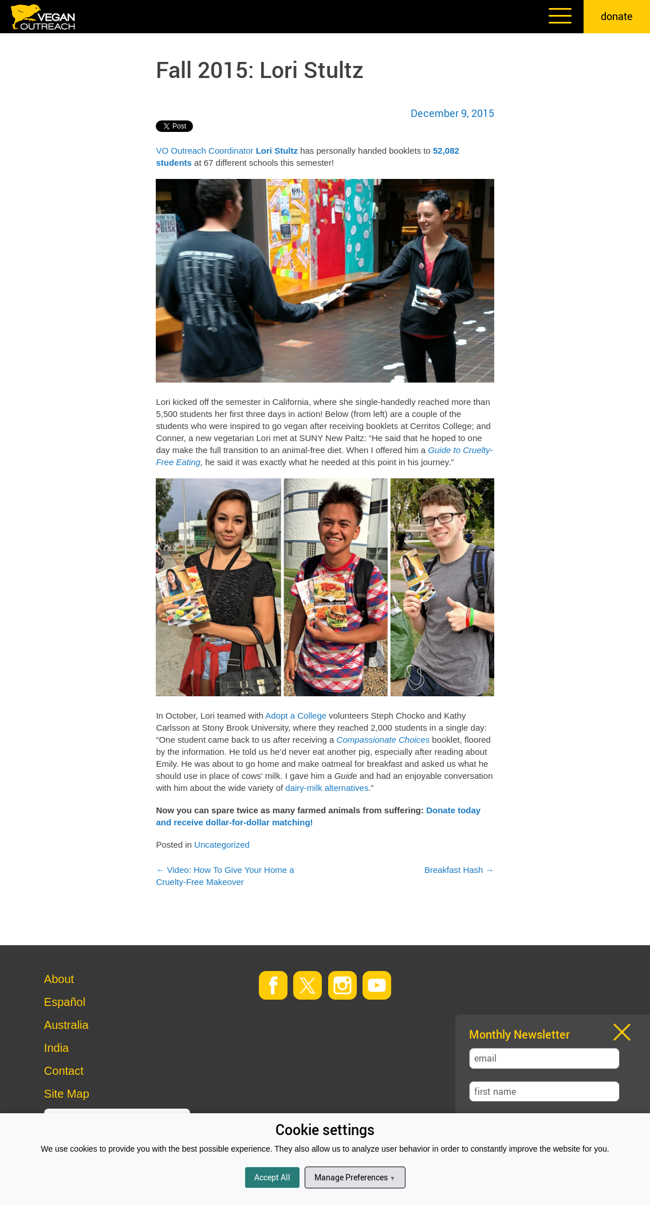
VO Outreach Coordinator (204, 150)
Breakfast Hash (459, 870)
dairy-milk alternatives (326, 788)
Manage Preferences (354, 1177)
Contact (64, 1070)
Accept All (272, 1177)
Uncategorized (222, 844)
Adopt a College (295, 715)
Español (64, 1002)
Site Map (66, 1093)
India (56, 1048)
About (59, 979)
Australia (66, 1025)
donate (617, 16)
